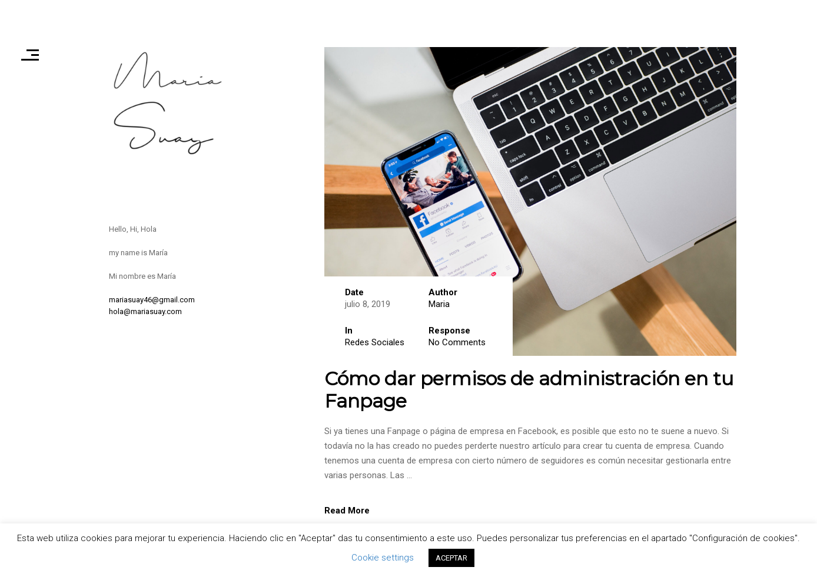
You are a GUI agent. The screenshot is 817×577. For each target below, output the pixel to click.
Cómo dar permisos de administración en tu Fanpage (528, 389)
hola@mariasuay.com (145, 311)
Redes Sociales (374, 342)
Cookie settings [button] (382, 557)
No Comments (457, 342)
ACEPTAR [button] (451, 557)
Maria (439, 304)
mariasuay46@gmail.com (152, 299)
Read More (347, 510)
